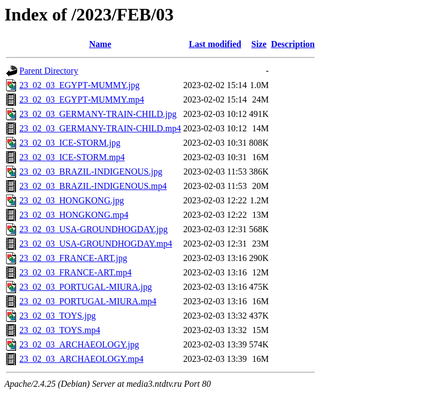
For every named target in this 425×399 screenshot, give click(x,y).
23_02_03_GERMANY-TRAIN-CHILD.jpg (98, 114)
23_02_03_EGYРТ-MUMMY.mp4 (81, 99)
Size (259, 44)
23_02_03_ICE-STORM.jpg (69, 142)
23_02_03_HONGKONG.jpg (71, 200)
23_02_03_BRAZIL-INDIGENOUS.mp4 (93, 186)
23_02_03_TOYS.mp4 (59, 330)
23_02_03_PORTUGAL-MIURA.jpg (85, 286)
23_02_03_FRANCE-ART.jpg (73, 258)
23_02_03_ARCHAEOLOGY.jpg (79, 344)
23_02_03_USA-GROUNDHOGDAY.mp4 (95, 243)
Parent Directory (48, 70)
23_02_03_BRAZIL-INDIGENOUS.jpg (90, 171)
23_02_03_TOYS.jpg (57, 315)
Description (293, 44)
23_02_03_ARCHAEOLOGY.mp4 (81, 359)
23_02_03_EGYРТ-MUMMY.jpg (79, 85)
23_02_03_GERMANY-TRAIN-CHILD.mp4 (100, 128)
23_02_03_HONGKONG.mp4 (73, 214)
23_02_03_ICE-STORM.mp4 (72, 157)
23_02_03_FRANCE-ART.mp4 (75, 272)
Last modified (215, 44)
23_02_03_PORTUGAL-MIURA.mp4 (87, 301)
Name (100, 44)
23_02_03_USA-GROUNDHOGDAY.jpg (93, 229)
